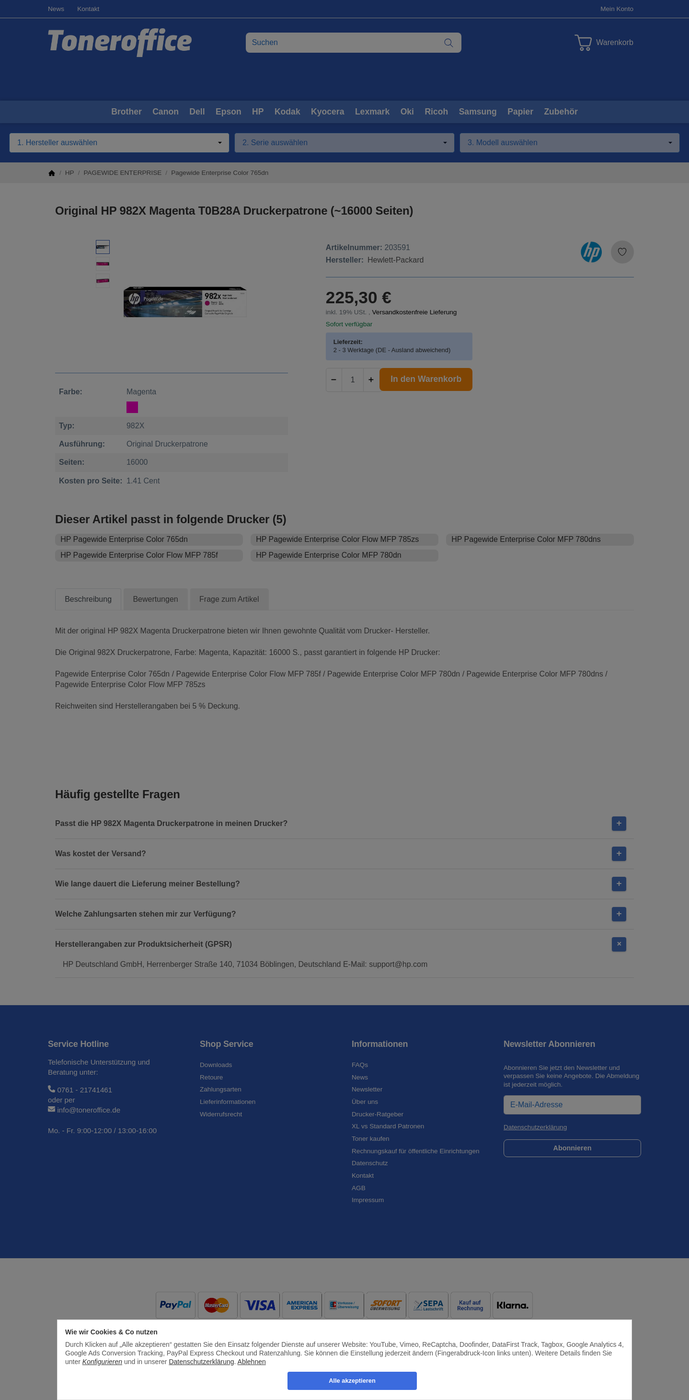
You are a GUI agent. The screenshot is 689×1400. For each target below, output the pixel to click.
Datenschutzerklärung (201, 1362)
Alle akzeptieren (352, 1380)
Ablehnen (252, 1362)
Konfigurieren (102, 1362)
